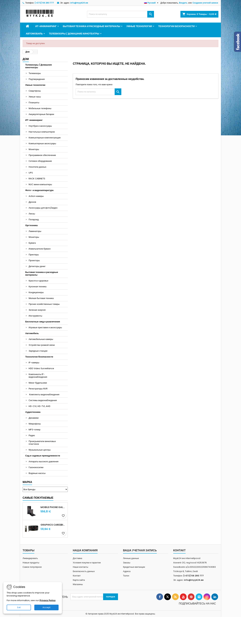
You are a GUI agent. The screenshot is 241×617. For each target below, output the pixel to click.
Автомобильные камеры (41, 339)
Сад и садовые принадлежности (42, 455)
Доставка (77, 558)
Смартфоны (35, 90)
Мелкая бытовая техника (41, 298)
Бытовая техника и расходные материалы (91, 26)
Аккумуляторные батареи (41, 114)
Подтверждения (37, 79)
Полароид (34, 219)
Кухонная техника (37, 286)
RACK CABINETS (37, 178)
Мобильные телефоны (40, 108)
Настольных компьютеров (42, 131)
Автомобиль (34, 33)
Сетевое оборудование (40, 161)
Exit (19, 607)
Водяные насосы (37, 473)
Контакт (77, 575)
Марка (27, 482)
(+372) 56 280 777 (44, 2)
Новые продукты (31, 562)
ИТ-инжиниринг (46, 26)
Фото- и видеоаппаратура (39, 190)
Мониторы (34, 149)
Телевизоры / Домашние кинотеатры (74, 33)
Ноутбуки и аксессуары (40, 126)
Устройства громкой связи (42, 345)
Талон (126, 575)
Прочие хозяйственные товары (44, 304)
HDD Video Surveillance (41, 368)
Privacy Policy (47, 600)
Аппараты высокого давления (43, 461)
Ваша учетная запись (140, 550)
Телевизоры (35, 73)
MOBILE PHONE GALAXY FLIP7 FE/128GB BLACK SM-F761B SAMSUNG (53, 507)
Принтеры (34, 254)
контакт (179, 550)
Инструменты (35, 315)
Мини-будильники (38, 382)
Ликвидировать (30, 558)
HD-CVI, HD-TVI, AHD (39, 406)
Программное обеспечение (42, 155)
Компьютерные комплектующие (45, 137)
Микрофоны (35, 423)
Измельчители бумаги (40, 248)
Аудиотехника (32, 412)
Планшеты (34, 102)
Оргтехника (31, 225)
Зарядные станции (38, 350)
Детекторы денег (37, 266)
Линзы (32, 213)
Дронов (32, 202)
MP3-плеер (34, 429)
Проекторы (34, 260)
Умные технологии (139, 26)
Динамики (34, 417)
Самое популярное (32, 567)
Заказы (126, 562)
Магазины (78, 584)
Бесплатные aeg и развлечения (42, 321)
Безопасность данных (84, 571)
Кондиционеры (36, 292)
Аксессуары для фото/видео (43, 207)
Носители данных (37, 166)
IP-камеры (34, 362)
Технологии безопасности (176, 26)
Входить (183, 2)
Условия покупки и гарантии (87, 562)
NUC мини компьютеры (40, 184)
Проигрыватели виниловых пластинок (42, 443)
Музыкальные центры (40, 449)
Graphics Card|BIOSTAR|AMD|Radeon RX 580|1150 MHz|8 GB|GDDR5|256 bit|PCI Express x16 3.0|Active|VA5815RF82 (53, 524)
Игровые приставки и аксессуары (45, 327)
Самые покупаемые (38, 498)
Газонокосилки (36, 467)
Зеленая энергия (37, 310)
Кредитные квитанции (134, 567)
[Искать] (120, 14)
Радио (32, 435)
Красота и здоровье (38, 280)
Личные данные (131, 558)
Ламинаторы (35, 231)
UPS (31, 172)
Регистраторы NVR (38, 388)
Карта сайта (79, 580)
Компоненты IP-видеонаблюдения (38, 376)
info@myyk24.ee (79, 2)
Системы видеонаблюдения (43, 400)
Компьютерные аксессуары (42, 143)
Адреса (126, 571)
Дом (26, 59)
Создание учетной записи (205, 2)
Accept (46, 607)
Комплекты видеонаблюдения (44, 394)
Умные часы (35, 96)
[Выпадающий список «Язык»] (151, 3)
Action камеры (36, 196)
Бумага (32, 242)
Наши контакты (80, 567)
